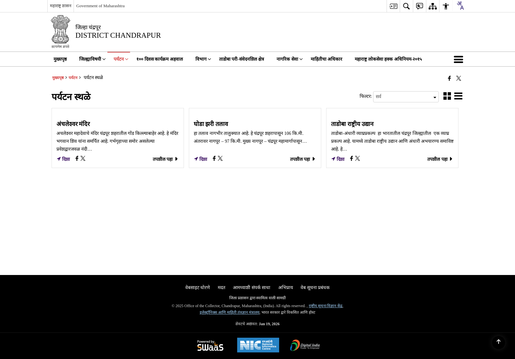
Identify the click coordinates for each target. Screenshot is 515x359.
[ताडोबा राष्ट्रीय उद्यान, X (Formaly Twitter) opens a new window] (357, 159)
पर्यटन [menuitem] (121, 59)
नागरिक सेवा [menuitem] (290, 59)
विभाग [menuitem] (203, 59)
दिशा (63, 159)
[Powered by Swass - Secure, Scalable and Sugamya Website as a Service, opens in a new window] (210, 346)
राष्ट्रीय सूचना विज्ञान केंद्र (326, 306)
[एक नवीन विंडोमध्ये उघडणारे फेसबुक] (449, 78)
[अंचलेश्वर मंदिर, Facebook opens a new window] (78, 159)
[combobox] (460, 5)
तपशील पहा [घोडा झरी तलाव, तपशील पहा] (303, 159)
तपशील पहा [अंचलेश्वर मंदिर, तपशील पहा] (166, 159)
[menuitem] (393, 6)
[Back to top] (498, 342)
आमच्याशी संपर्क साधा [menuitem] (251, 287)
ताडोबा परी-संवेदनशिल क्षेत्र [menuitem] (241, 59)
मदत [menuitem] (221, 287)
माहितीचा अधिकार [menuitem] (327, 59)
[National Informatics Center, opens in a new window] (258, 346)
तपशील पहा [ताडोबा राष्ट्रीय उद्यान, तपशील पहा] (440, 159)
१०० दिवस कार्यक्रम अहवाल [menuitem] (159, 59)
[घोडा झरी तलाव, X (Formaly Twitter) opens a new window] (220, 159)
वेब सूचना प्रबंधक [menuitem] (315, 287)
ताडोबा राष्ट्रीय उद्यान (352, 124)
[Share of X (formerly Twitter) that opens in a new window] (459, 78)
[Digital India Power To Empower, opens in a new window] (305, 346)
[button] (460, 59)
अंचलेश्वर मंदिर (73, 124)
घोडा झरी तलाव (211, 124)
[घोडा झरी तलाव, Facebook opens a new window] (215, 159)
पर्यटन (73, 77)
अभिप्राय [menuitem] (285, 287)
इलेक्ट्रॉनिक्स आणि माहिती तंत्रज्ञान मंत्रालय (229, 312)
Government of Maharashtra (100, 5)
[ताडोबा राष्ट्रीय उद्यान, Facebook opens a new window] (352, 159)
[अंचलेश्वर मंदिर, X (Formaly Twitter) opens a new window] (82, 159)
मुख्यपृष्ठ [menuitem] (60, 59)
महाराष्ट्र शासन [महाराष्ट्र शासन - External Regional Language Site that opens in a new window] (60, 5)
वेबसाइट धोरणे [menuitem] (197, 287)
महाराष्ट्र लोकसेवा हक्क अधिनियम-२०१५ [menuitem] (388, 59)
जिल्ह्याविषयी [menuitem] (92, 59)
